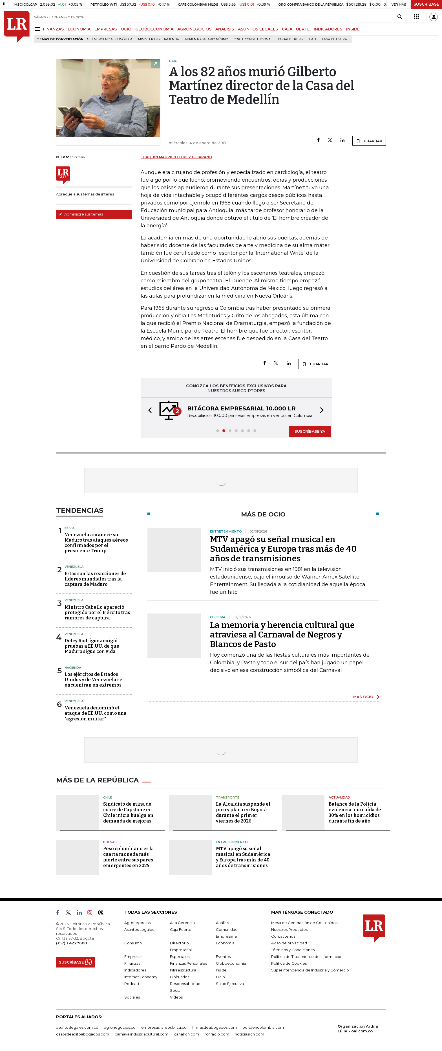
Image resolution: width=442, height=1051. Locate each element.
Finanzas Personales (188, 963)
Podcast (132, 983)
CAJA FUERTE (296, 29)
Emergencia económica (112, 39)
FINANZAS (53, 29)
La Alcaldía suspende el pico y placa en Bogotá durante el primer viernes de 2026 (243, 812)
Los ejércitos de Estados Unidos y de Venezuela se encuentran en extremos (93, 680)
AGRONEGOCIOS (194, 29)
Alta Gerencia (182, 922)
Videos (176, 997)
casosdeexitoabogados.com (82, 1034)
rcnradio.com (217, 1034)
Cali (312, 39)
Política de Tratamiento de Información (306, 956)
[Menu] (38, 29)
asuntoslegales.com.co (77, 1027)
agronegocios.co (120, 1027)
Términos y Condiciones (293, 949)
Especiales (179, 956)
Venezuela (74, 567)
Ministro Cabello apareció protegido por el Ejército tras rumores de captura (97, 612)
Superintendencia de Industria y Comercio (310, 970)
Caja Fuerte (180, 929)
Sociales (132, 997)
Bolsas (110, 842)
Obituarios (179, 977)
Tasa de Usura (334, 39)
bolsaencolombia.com (263, 1027)
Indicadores (135, 970)
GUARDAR (369, 140)
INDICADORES (328, 29)
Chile (107, 797)
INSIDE (353, 29)
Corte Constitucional (253, 39)
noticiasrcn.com (249, 1034)
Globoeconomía (231, 963)
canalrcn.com (186, 1034)
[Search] (399, 17)
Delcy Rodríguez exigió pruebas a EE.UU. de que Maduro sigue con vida (92, 646)
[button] (148, 411)
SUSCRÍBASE (426, 4)
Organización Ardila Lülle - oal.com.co (358, 1028)
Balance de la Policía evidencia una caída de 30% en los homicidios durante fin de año (355, 812)
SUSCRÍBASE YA (310, 431)
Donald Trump (291, 39)
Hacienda (73, 668)
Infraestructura (183, 970)
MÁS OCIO (363, 696)
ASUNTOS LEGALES (258, 29)
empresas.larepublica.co (164, 1027)
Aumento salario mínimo (206, 39)
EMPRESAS (105, 29)
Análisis (222, 922)
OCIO (126, 29)
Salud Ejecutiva (230, 983)
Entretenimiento (232, 842)
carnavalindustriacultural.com (141, 1034)
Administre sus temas (81, 214)
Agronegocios (137, 922)
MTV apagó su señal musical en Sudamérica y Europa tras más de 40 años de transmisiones (283, 549)
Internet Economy (140, 977)
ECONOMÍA (79, 29)
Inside (221, 970)
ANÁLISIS (224, 29)
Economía (225, 943)
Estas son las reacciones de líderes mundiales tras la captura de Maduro (95, 579)
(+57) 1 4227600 (71, 943)
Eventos (223, 956)
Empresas (133, 956)
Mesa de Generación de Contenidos (304, 922)
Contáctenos (283, 936)
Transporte (227, 797)
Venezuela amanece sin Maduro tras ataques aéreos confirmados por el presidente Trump (96, 543)
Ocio (220, 977)
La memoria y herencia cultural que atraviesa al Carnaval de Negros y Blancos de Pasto (282, 634)
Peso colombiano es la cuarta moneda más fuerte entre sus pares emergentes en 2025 (128, 857)
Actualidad (339, 797)
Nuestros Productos (289, 929)
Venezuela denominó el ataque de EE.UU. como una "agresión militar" (96, 713)
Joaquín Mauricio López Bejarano (176, 157)
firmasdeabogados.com (214, 1027)
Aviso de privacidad (289, 943)
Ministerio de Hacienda (158, 39)
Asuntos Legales (139, 929)
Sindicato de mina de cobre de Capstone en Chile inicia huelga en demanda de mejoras (128, 812)
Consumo (133, 943)
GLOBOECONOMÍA (154, 29)
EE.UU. (70, 528)
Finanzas (132, 963)
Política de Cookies (289, 963)
